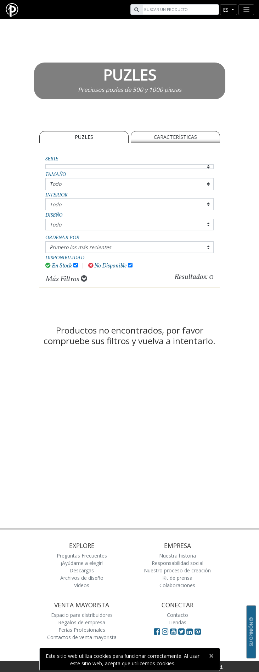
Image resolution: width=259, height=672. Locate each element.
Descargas (81, 570)
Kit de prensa (177, 577)
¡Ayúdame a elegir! (82, 563)
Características (175, 137)
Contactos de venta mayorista (82, 637)
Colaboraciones (177, 585)
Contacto (177, 615)
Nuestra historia (177, 555)
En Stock (58, 266)
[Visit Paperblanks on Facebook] (157, 631)
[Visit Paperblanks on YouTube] (174, 631)
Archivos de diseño (81, 577)
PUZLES (84, 137)
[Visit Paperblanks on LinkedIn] (190, 631)
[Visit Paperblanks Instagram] (165, 631)
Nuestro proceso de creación (177, 570)
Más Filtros (66, 279)
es (226, 9)
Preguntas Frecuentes (82, 555)
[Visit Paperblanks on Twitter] (182, 631)
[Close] (211, 655)
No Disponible (107, 266)
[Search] (180, 9)
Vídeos (81, 585)
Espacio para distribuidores (82, 615)
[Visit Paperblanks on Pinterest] (198, 631)
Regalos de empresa (81, 622)
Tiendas (177, 622)
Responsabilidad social (177, 563)
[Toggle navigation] (246, 9)
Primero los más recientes (80, 247)
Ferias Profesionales (81, 629)
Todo (55, 184)
